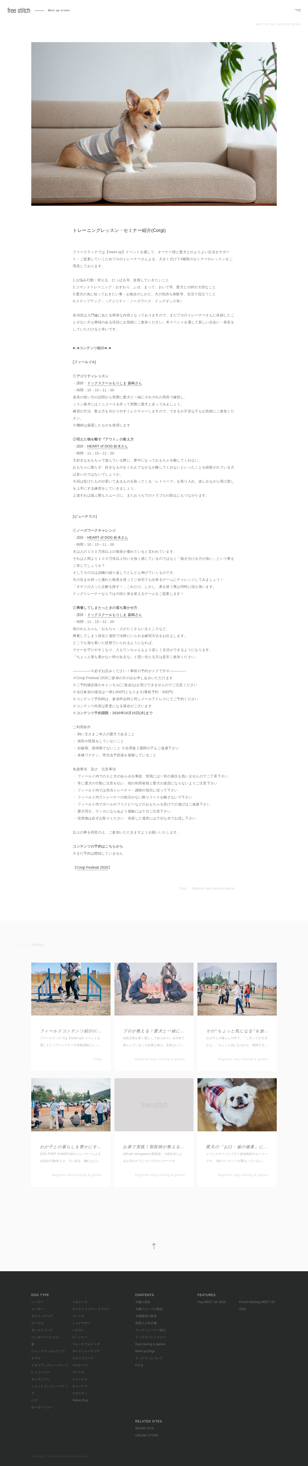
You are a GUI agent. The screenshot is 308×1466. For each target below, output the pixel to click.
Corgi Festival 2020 (92, 867)
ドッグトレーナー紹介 (150, 1330)
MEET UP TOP (265, 24)
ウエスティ (80, 1393)
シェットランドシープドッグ (49, 1390)
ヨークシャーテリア (86, 1351)
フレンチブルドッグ (86, 1344)
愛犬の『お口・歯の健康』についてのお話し (237, 1147)
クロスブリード (83, 1358)
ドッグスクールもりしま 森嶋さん (114, 383)
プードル (78, 1372)
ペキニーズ (80, 1302)
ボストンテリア (42, 1316)
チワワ (35, 1358)
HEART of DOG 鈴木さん (107, 446)
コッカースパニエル (45, 1337)
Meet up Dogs (145, 1351)
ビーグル (37, 1323)
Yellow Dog (80, 1400)
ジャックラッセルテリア (48, 1351)
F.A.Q (139, 1365)
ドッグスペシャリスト (150, 1337)
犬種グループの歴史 (149, 1309)
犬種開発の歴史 (146, 1316)
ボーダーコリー (42, 1407)
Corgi (183, 888)
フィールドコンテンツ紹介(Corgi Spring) (71, 1031)
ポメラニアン (40, 1379)
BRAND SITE (144, 1428)
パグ (34, 1400)
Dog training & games (150, 1344)
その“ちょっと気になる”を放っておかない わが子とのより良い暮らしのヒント (237, 1031)
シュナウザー (81, 1323)
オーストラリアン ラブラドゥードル (91, 1312)
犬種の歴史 (143, 1302)
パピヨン (78, 1330)
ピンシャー (80, 1337)
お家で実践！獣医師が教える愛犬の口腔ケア (154, 1147)
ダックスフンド (42, 1330)
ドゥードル (80, 1379)
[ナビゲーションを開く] (298, 11)
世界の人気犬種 (146, 1323)
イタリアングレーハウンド (49, 1365)
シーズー (37, 1302)
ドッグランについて (149, 1358)
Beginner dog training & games (213, 888)
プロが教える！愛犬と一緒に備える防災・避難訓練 (154, 1031)
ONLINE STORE (146, 1435)
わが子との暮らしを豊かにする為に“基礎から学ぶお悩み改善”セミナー (71, 1147)
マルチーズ (80, 1365)
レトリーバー (40, 1372)
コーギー (37, 1309)
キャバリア (80, 1386)
